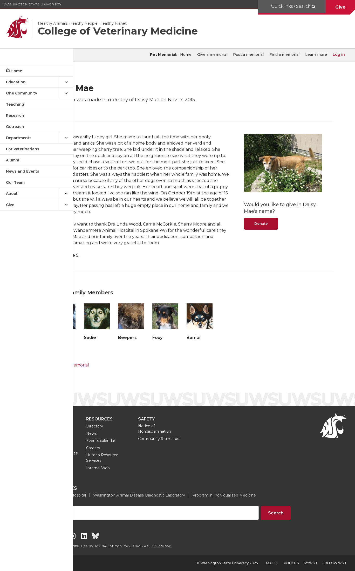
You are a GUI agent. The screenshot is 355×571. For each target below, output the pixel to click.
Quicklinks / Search (291, 6)
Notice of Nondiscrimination (205, 429)
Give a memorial (212, 54)
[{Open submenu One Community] (66, 93)
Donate (282, 220)
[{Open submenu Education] (66, 82)
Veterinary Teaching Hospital (111, 495)
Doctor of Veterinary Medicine (104, 443)
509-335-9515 (213, 546)
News (143, 433)
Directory (146, 426)
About (12, 193)
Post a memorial (248, 54)
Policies (291, 563)
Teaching (15, 104)
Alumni (12, 160)
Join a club (95, 468)
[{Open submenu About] (66, 193)
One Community (21, 93)
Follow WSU (334, 563)
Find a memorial (284, 54)
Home (16, 71)
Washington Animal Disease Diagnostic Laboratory (190, 495)
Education (16, 82)
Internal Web (149, 468)
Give (340, 7)
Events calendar (152, 440)
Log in (339, 54)
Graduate (94, 433)
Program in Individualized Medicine (275, 495)
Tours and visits (99, 460)
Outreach (15, 126)
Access (271, 563)
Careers (144, 448)
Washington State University (33, 4)
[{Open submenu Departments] (66, 138)
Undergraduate (99, 426)
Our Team (15, 182)
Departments (18, 137)
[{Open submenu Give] (66, 204)
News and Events (22, 171)
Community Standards (209, 438)
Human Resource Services (154, 458)
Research (15, 115)
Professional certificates (107, 453)
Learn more (316, 54)
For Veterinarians (22, 149)
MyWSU (310, 563)
